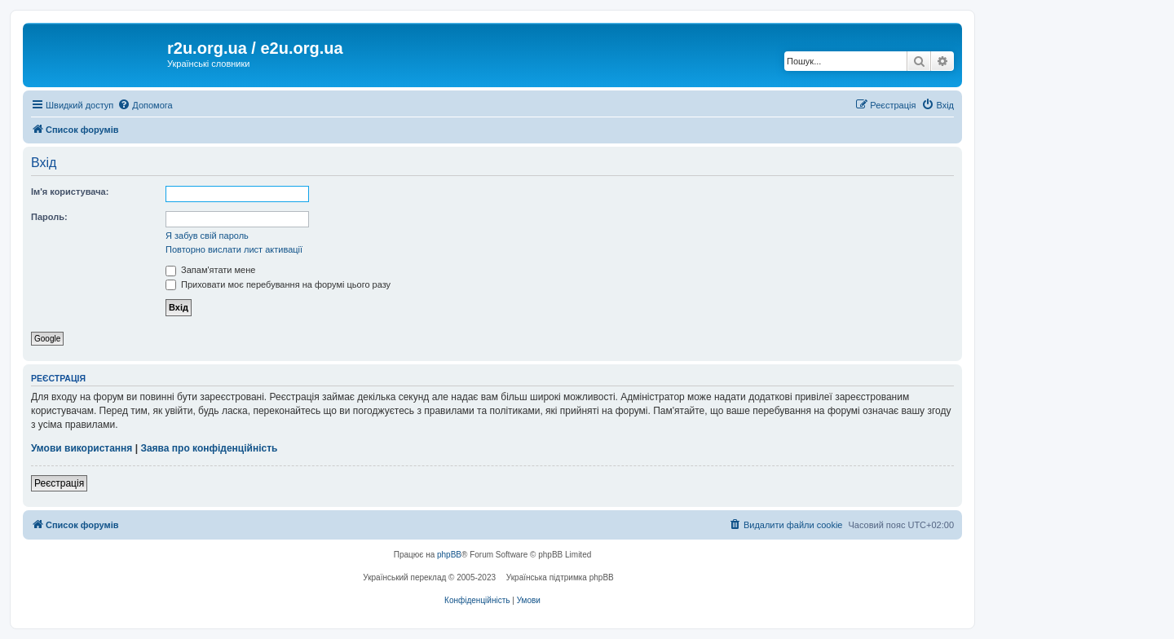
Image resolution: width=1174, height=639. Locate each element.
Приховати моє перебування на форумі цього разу (278, 284)
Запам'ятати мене (210, 270)
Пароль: (49, 217)
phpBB (449, 554)
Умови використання (81, 448)
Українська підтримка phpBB (560, 577)
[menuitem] (144, 105)
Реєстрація (59, 483)
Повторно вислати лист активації (234, 249)
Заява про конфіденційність (208, 448)
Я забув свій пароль (207, 235)
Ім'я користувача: (69, 191)
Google (47, 338)
